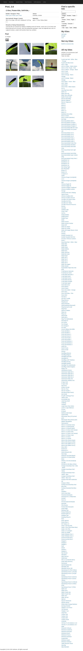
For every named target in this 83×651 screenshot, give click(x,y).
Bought (63, 36)
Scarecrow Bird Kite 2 (67, 539)
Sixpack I (63, 549)
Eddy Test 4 (64, 262)
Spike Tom (64, 595)
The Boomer (64, 609)
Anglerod (63, 25)
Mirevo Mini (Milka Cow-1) (68, 443)
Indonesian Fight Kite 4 (67, 377)
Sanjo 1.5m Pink (65, 529)
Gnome (63, 351)
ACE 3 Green (65, 73)
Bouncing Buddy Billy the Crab (69, 127)
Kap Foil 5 (64, 385)
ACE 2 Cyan (64, 71)
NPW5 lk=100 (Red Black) (68, 455)
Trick (68, 19)
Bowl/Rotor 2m (65, 163)
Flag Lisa (63, 313)
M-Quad (63, 411)
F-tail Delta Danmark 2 (67, 274)
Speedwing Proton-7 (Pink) (68, 587)
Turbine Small (65, 619)
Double (69, 15)
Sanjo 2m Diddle (65, 532)
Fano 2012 (64, 291)
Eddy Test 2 (64, 259)
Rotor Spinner (65, 520)
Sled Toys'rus (64, 556)
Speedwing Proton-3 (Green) (69, 576)
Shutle (63, 547)
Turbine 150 (64, 616)
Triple (74, 15)
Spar (67, 27)
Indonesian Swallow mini (67, 380)
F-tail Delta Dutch (66, 276)
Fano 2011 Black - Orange (68, 290)
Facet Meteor (64, 286)
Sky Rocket (64, 553)
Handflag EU (64, 358)
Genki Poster (64, 348)
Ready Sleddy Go (66, 512)
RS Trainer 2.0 (65, 524)
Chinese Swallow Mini (67, 196)
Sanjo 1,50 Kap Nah (66, 525)
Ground (70, 23)
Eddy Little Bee (65, 252)
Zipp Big (63, 645)
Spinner (63, 599)
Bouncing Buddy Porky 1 (67, 138)
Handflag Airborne (66, 353)
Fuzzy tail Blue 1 (65, 331)
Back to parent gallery (7, 39)
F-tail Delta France (66, 278)
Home (5, 2)
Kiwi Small (64, 394)
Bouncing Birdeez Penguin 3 (68, 126)
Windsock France (66, 635)
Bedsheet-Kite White (66, 114)
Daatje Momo (65, 216)
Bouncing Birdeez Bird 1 (67, 120)
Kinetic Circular (65, 387)
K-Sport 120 (64, 382)
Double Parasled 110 (67, 235)
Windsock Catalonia (66, 629)
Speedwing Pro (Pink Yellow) (69, 570)
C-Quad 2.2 (64, 173)
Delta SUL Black (65, 226)
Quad (62, 17)
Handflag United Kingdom (68, 366)
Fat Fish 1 (64, 296)
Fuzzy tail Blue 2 (65, 332)
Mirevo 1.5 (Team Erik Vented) (69, 430)
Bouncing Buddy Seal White (68, 153)
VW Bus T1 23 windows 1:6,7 (69, 624)
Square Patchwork (66, 600)
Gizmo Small (64, 349)
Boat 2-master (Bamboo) (67, 117)
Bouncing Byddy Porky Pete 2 (69, 158)
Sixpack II (64, 551)
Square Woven (65, 602)
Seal (62, 546)
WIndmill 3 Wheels (66, 628)
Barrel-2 (63, 105)
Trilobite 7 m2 (65, 611)
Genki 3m (64, 346)
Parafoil (63, 498)
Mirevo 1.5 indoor (66, 436)
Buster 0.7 (64, 170)
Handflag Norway (66, 361)
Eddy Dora (64, 250)
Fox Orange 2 (65, 325)
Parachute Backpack (66, 495)
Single (64, 15)
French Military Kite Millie (68, 329)
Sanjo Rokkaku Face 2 (67, 535)
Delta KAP (64, 225)
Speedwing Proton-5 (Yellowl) (69, 582)
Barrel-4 (63, 109)
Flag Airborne (65, 300)
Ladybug (63, 402)
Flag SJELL (64, 317)
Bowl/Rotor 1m (65, 160)
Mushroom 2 (64, 450)
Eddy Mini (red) (65, 254)
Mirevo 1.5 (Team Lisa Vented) (69, 433)
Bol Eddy (63, 119)
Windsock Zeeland (66, 641)
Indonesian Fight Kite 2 (67, 373)
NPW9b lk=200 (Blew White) (69, 464)
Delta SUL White (65, 228)
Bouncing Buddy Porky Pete (68, 143)
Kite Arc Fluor (65, 389)
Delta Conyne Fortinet (67, 223)
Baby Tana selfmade (66, 95)
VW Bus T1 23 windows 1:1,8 (69, 623)
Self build (63, 34)
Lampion (63, 404)
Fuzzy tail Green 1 (66, 334)
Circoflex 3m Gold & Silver (68, 199)
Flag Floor (64, 308)
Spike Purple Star (66, 592)
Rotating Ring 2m (66, 517)
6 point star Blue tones (67, 62)
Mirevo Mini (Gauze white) (68, 442)
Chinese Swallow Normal (68, 197)
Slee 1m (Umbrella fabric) (68, 559)
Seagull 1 (63, 541)
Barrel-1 (63, 103)
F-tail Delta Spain (66, 283)
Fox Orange (64, 324)
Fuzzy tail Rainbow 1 (66, 341)
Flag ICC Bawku (65, 310)
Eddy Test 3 (64, 261)
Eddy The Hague (65, 264)
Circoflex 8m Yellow (66, 202)
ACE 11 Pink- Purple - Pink (68, 68)
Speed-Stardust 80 (66, 565)
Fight (72, 19)
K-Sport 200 (64, 383)
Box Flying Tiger (65, 167)
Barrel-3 (63, 107)
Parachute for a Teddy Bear (68, 496)
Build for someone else (67, 43)
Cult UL (63, 213)
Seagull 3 (63, 544)
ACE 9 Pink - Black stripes (68, 86)
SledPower (64, 558)
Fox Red (63, 327)
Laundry (64, 23)
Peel (20, 15)
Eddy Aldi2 (64, 245)
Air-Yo (63, 88)
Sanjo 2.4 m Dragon (66, 530)
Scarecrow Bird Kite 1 (67, 537)
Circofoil (63, 208)
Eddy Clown (64, 247)
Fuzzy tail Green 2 (66, 336)
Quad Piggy (64, 508)
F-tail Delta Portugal (66, 281)
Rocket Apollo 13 (65, 513)
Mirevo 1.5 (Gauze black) (68, 428)
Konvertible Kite (65, 399)
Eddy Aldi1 (64, 243)
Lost (62, 37)
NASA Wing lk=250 (66, 452)
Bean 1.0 (63, 110)
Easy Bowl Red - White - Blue (69, 242)
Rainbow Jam (65, 510)
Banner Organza (65, 100)
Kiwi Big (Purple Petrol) (67, 392)
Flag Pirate (64, 315)
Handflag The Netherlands (68, 365)
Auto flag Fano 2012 (66, 90)
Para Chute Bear (65, 493)
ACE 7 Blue (64, 83)
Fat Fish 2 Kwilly (65, 298)
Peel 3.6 (63, 500)
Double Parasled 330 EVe (68, 237)
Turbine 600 (64, 617)
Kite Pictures (28, 2)
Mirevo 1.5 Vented (66, 438)
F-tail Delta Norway (66, 279)
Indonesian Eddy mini (67, 378)
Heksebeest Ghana (66, 370)
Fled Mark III (64, 320)
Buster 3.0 (64, 172)
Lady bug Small (65, 401)
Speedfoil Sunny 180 (66, 568)
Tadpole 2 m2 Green (66, 607)
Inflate (75, 27)
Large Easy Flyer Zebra (67, 406)
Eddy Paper (64, 255)
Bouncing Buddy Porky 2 (67, 139)
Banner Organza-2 (66, 102)
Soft (71, 27)
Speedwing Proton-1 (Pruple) (69, 571)
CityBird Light (65, 209)
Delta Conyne (65, 221)
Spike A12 (64, 588)
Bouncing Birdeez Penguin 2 (68, 124)
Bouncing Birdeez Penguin (68, 122)
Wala (62, 626)
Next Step (64, 454)
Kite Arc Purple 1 (65, 390)
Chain (63, 175)
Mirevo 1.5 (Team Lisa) (67, 435)
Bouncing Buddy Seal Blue (68, 144)
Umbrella (63, 621)
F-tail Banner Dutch (66, 272)
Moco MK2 (64, 447)
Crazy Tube (64, 211)
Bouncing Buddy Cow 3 (67, 134)
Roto (62, 518)
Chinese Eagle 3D (66, 185)
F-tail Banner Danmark (67, 271)
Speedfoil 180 (65, 566)
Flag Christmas (65, 303)
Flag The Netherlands (67, 319)
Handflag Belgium (66, 354)
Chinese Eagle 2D (66, 184)
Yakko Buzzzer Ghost (67, 643)
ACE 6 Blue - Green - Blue (68, 81)
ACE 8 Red (64, 85)
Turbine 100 (64, 614)
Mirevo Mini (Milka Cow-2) (68, 445)
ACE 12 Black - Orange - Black (69, 69)
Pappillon (63, 491)
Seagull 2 (63, 542)
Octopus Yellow (65, 483)
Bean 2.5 (63, 112)
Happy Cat (64, 368)
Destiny (63, 233)
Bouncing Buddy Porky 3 (67, 141)
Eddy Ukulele (64, 266)
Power (64, 19)
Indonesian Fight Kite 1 (67, 372)
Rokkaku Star (65, 515)
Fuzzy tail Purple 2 (66, 339)
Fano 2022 (64, 295)
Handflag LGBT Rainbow (68, 360)
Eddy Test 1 (64, 257)
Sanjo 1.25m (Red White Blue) (69, 527)
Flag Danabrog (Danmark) (68, 305)
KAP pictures (37, 2)
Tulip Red (63, 612)
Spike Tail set (64, 597)
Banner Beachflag (66, 98)
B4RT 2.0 (63, 91)
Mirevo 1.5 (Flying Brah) (67, 426)
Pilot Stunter (64, 505)
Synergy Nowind (65, 606)
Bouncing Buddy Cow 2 (67, 132)
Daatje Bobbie (65, 214)
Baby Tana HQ (65, 93)
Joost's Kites (19, 2)
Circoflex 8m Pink (66, 201)
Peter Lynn (9, 15)
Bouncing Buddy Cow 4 (67, 136)
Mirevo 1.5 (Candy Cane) (68, 424)
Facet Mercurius (65, 284)
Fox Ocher (64, 322)
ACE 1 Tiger (64, 64)
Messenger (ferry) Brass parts (69, 419)
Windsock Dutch (65, 633)
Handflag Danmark (66, 356)
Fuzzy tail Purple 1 (66, 337)
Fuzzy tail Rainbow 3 (66, 344)
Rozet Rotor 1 (65, 522)
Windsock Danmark (66, 631)
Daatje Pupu (64, 218)
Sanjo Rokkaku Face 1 (67, 534)
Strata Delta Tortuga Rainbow (69, 604)
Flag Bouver (64, 302)
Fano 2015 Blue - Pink (67, 293)
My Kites (11, 2)
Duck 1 (63, 240)
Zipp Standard (65, 647)
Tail (63, 27)
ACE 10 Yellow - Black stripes (69, 66)
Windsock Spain (65, 640)
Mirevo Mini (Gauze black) (68, 440)
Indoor (63, 21)
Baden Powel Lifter (66, 97)
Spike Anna (64, 590)
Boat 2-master (65, 115)
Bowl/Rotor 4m (65, 165)
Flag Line (63, 312)
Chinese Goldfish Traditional (68, 187)
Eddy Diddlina (65, 249)
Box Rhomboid (65, 168)
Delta (62, 220)
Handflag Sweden (66, 363)
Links (44, 2)
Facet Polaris (64, 288)
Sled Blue (64, 554)
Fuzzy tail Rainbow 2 (66, 343)
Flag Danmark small (66, 307)
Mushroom (64, 448)
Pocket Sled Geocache (67, 506)
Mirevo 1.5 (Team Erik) (67, 431)
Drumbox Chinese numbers (68, 238)
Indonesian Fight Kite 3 (67, 375)
